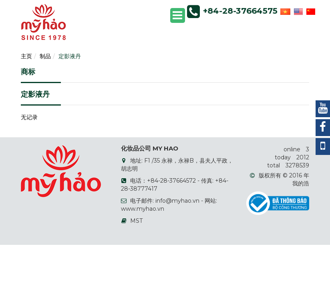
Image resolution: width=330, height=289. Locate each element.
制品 (45, 56)
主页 (26, 56)
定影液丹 (69, 56)
